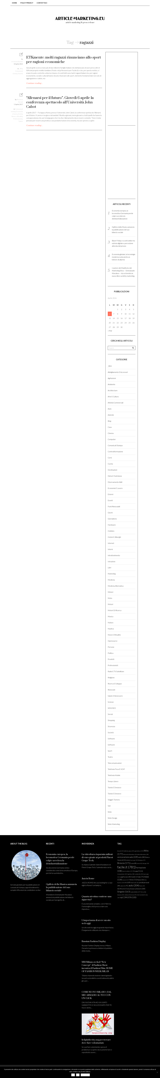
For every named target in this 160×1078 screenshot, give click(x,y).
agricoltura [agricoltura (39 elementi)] (138, 851)
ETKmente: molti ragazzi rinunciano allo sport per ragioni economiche (63, 59)
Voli (109, 806)
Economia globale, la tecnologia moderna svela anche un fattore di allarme (123, 257)
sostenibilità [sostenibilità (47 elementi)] (135, 892)
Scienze (111, 702)
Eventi (20, 114)
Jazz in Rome (88, 878)
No (78, 1075)
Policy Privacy (26, 3)
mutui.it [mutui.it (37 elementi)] (125, 880)
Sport (110, 751)
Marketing (112, 574)
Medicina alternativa (115, 586)
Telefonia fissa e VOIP (116, 769)
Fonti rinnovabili (114, 506)
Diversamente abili (115, 482)
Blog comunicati (47, 33)
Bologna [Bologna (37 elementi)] (141, 860)
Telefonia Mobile (114, 775)
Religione (111, 677)
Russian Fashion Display (94, 941)
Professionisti (18, 119)
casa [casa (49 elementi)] (133, 863)
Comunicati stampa (115, 445)
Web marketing (114, 824)
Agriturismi (112, 378)
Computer (112, 439)
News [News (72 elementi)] (133, 880)
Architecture (112, 390)
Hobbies (111, 531)
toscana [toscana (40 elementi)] (120, 895)
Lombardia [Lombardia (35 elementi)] (139, 874)
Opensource (112, 641)
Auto (109, 409)
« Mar (110, 331)
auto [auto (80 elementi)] (141, 857)
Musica (110, 616)
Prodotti (111, 659)
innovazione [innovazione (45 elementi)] (122, 874)
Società (20, 73)
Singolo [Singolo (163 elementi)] (123, 891)
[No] (157, 1072)
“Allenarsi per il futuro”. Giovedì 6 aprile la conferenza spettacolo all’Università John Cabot (60, 102)
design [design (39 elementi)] (146, 863)
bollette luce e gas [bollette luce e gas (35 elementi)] (132, 860)
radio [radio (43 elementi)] (123, 886)
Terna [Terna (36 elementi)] (143, 892)
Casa (110, 427)
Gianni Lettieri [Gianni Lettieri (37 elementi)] (127, 871)
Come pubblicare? (93, 33)
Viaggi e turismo (114, 800)
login (114, 33)
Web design (112, 818)
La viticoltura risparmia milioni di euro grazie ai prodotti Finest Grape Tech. (97, 857)
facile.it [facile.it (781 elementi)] (126, 867)
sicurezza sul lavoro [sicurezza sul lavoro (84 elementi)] (136, 889)
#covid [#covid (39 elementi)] (120, 851)
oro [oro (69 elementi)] (127, 882)
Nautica (111, 629)
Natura (110, 622)
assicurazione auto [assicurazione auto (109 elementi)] (127, 857)
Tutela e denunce (114, 787)
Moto (110, 598)
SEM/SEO (112, 708)
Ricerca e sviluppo (115, 684)
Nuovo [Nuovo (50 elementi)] (140, 880)
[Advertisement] (121, 88)
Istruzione (111, 561)
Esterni (110, 494)
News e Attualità (17, 116)
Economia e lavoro (115, 488)
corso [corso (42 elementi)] (139, 863)
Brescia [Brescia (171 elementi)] (123, 863)
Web (110, 812)
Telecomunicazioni (114, 763)
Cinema (111, 433)
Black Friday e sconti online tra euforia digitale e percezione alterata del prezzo (123, 243)
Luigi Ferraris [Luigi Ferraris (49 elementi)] (125, 877)
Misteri (110, 592)
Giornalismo (112, 519)
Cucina (110, 464)
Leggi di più (85, 1075)
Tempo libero (113, 781)
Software (111, 739)
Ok (73, 1075)
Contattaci (42, 3)
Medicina (111, 580)
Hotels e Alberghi (114, 537)
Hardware (112, 525)
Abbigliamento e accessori (118, 372)
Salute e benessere (115, 696)
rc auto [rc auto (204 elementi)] (132, 885)
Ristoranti (111, 690)
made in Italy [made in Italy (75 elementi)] (137, 877)
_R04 (21, 69)
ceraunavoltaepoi (17, 61)
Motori (110, 604)
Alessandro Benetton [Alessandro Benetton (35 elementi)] (130, 854)
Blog (109, 421)
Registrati (130, 33)
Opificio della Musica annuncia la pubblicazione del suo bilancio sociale (123, 229)
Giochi (110, 513)
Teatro (20, 121)
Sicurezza (111, 726)
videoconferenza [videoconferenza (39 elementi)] (131, 895)
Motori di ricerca (114, 610)
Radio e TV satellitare (116, 671)
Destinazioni (112, 470)
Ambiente (111, 384)
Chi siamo (70, 33)
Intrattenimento (114, 555)
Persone (111, 647)
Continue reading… (34, 83)
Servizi (110, 714)
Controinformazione (115, 451)
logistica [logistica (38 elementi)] (131, 874)
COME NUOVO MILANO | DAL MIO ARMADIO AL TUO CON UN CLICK (96, 995)
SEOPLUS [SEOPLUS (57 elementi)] (122, 889)
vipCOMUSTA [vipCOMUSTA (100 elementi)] (128, 897)
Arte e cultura (113, 396)
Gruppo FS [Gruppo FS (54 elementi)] (138, 871)
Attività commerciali (115, 403)
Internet (111, 543)
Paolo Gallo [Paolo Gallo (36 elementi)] (135, 882)
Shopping (111, 720)
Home (14, 3)
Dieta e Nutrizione (115, 476)
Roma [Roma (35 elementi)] (142, 886)
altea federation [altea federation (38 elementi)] (143, 854)
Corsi (110, 458)
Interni (110, 549)
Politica (110, 653)
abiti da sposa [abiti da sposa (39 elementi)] (129, 851)
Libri (109, 567)
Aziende (111, 415)
